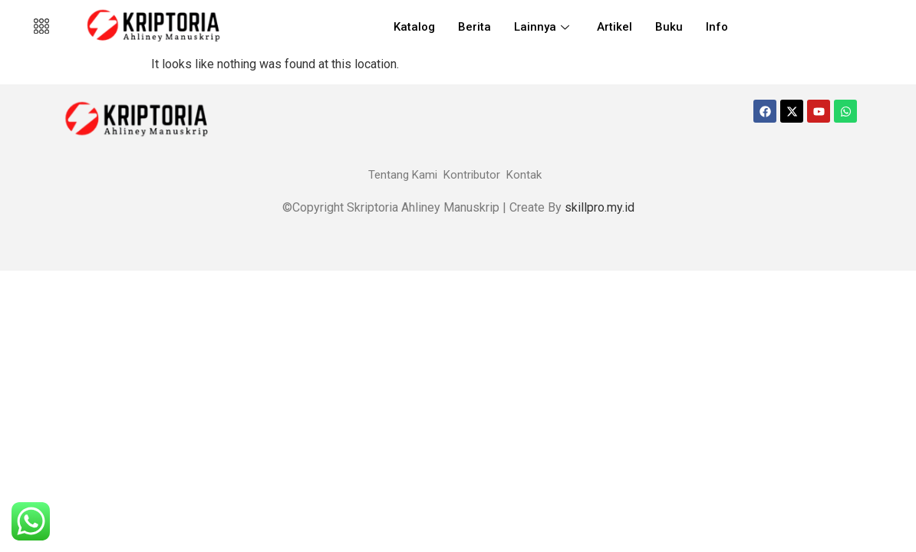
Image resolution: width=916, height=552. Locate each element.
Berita (474, 27)
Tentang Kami (402, 174)
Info (717, 27)
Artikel (614, 27)
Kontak (524, 174)
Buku (669, 27)
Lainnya (541, 27)
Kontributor (471, 174)
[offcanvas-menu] (41, 26)
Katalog (414, 27)
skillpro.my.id (599, 207)
